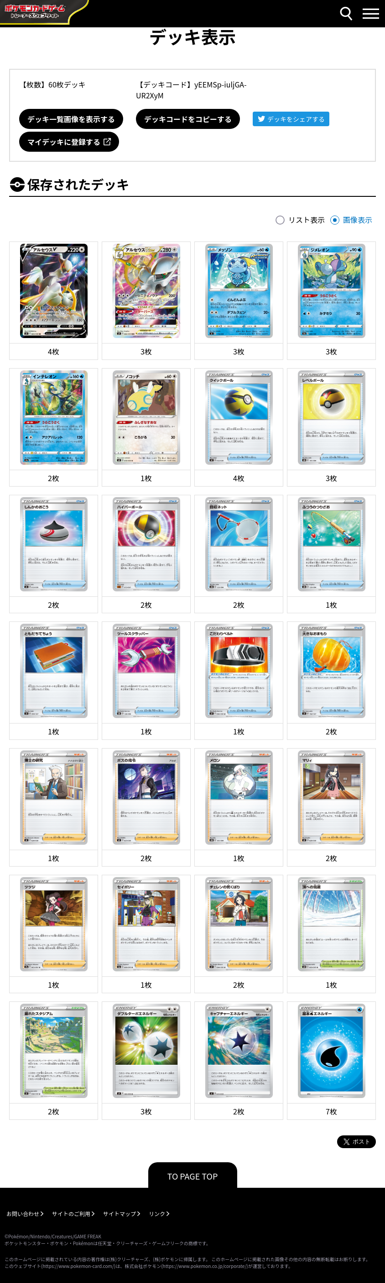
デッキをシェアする (296, 118)
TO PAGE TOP (192, 1176)
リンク (157, 1213)
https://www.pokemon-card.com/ (78, 1265)
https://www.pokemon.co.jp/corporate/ (205, 1265)
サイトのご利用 (71, 1213)
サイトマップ (119, 1213)
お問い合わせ (22, 1213)
